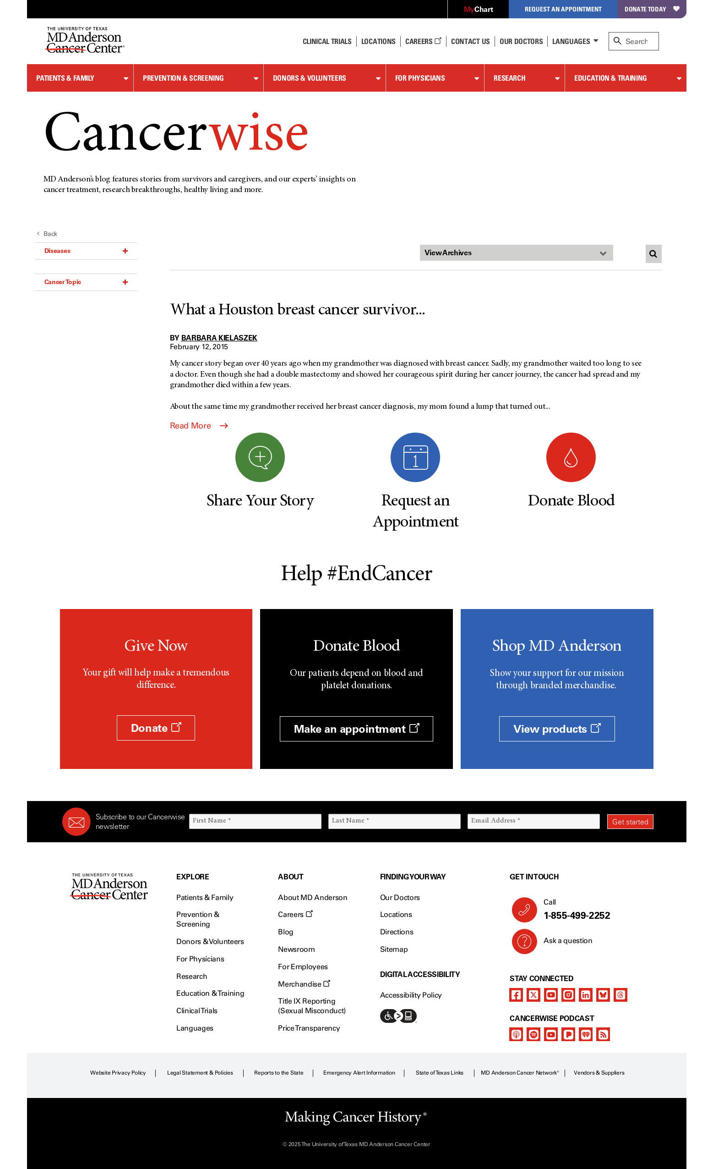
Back (47, 234)
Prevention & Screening (183, 77)
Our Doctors (521, 41)
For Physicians (420, 77)
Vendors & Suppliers (599, 1073)
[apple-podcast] (516, 1034)
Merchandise (304, 984)
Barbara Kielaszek (219, 337)
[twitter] (533, 995)
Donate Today (652, 9)
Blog (286, 932)
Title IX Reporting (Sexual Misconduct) (312, 1006)
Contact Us (470, 41)
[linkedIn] (585, 995)
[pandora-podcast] (568, 1034)
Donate (156, 728)
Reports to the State (278, 1073)
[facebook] (516, 995)
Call (595, 910)
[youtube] (551, 995)
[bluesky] (603, 995)
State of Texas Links (439, 1073)
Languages (571, 41)
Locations (396, 914)
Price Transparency (309, 1028)
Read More (199, 426)
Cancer (176, 136)
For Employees (303, 966)
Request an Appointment (563, 9)
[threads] (620, 995)
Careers (423, 41)
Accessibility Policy (411, 995)
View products (557, 728)
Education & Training (610, 77)
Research (509, 77)
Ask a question (563, 944)
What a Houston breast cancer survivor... (297, 310)
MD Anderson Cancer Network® (520, 1073)
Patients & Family (65, 77)
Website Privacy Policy (118, 1073)
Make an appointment (356, 728)
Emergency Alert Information (359, 1073)
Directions (397, 932)
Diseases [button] (86, 251)
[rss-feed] (603, 1034)
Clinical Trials (327, 41)
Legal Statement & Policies (200, 1073)
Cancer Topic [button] (86, 282)
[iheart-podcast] (585, 1034)
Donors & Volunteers (309, 77)
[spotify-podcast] (533, 1034)
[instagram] (568, 995)
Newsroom (296, 949)
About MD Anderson (313, 897)
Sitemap (394, 949)
